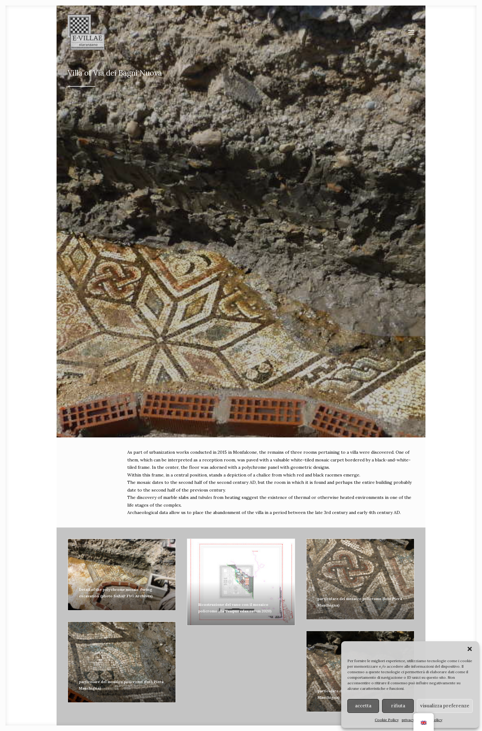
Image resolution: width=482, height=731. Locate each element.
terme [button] (381, 590)
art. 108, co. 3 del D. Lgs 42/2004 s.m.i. (337, 704)
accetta (363, 706)
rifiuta (398, 706)
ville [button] (101, 590)
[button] (470, 649)
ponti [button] (288, 590)
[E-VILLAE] (86, 32)
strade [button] (194, 590)
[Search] (333, 648)
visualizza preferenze (444, 706)
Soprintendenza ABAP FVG (282, 698)
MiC (313, 698)
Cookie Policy (387, 719)
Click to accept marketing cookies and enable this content (241, 489)
